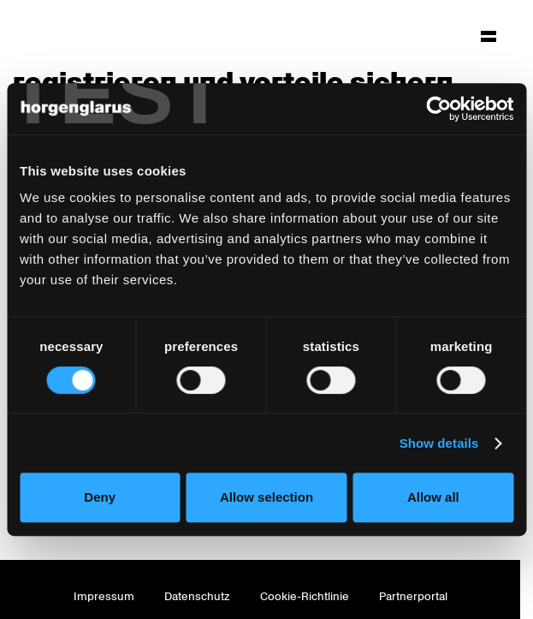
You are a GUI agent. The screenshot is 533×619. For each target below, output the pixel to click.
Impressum (104, 596)
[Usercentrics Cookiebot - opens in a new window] (438, 109)
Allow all (433, 497)
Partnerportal (413, 596)
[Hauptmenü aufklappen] (488, 36)
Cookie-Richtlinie (304, 596)
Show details (439, 443)
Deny (99, 497)
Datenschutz (197, 596)
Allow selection (266, 497)
